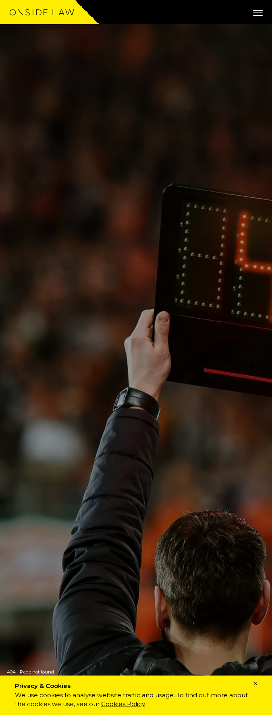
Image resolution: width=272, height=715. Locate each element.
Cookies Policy (123, 704)
